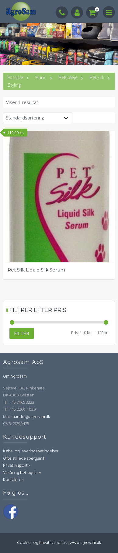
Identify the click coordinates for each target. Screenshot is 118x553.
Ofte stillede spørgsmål (24, 458)
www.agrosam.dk (85, 542)
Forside (15, 77)
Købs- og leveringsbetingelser (30, 451)
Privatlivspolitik (17, 465)
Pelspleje (68, 77)
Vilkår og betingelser (22, 472)
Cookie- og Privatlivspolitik (42, 542)
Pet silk (97, 77)
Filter (21, 333)
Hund (41, 77)
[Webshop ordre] (37, 117)
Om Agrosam (15, 376)
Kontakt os (13, 479)
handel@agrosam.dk (31, 416)
